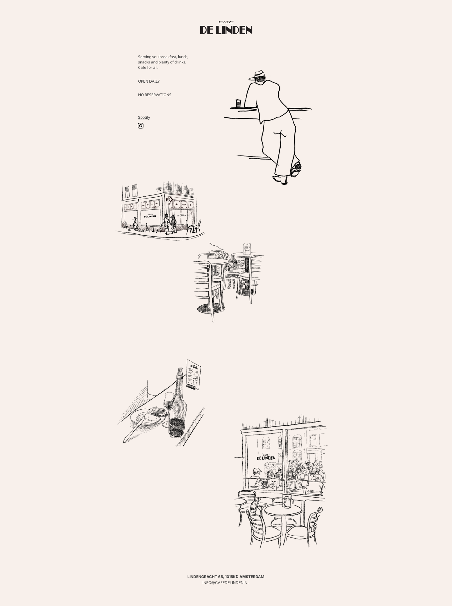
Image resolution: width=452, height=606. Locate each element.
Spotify (144, 117)
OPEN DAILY (149, 81)
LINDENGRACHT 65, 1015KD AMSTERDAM (225, 576)
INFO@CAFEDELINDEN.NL (226, 582)
